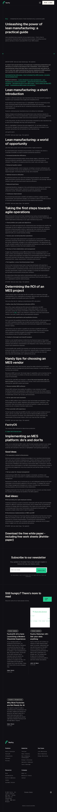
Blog (6, 19)
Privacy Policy (28, 792)
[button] (39, 2)
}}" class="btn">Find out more (13, 431)
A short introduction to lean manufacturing (29, 80)
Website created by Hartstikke (28, 805)
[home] (6, 2)
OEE (15, 312)
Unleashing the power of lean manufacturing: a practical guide (27, 19)
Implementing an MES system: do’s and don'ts (22, 85)
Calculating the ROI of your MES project (23, 83)
